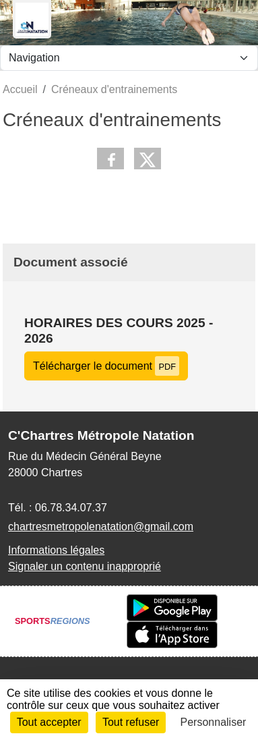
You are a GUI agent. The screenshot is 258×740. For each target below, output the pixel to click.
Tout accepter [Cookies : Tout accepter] (49, 722)
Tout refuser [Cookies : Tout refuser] (130, 722)
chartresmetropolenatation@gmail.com (100, 526)
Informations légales (56, 550)
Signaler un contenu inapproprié (84, 566)
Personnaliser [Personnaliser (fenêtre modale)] (214, 722)
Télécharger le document (106, 366)
